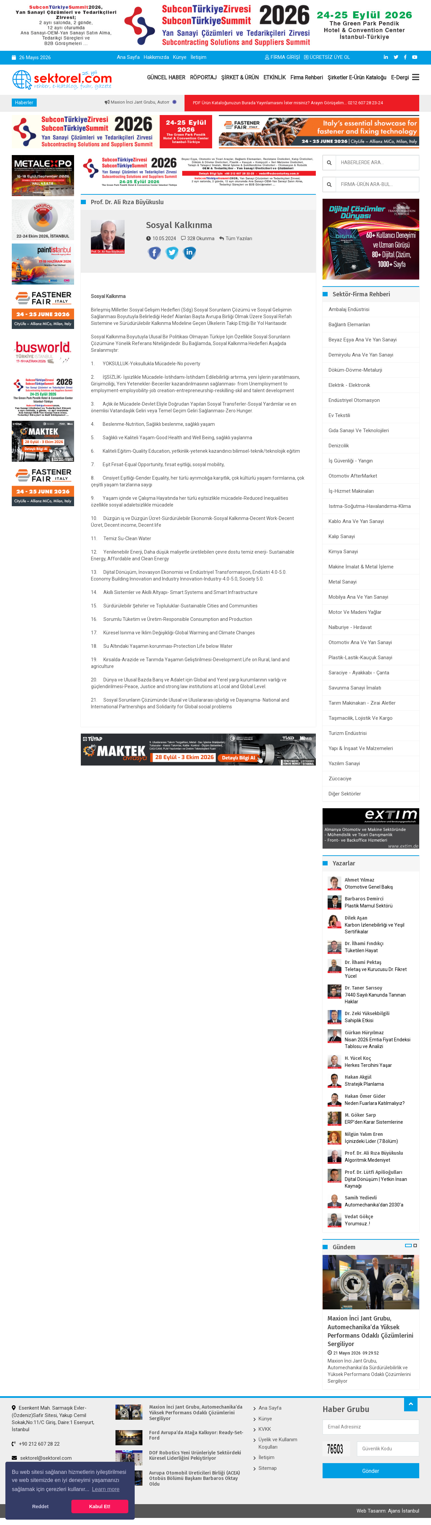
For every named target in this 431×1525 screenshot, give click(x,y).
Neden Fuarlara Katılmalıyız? (375, 1103)
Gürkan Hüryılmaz (364, 1033)
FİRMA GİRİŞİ (282, 57)
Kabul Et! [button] (99, 1506)
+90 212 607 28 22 (36, 1444)
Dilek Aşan (356, 918)
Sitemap (268, 1468)
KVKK (265, 1429)
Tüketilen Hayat (363, 950)
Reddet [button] (40, 1506)
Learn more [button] (106, 1489)
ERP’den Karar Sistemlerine (374, 1122)
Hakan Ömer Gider (365, 1096)
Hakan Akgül (358, 1077)
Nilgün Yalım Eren (364, 1134)
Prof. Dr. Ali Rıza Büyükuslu (374, 1153)
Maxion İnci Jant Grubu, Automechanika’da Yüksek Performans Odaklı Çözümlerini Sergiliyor (370, 1331)
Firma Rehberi (306, 77)
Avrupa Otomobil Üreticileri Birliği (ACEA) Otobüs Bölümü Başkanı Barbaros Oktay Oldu (194, 1479)
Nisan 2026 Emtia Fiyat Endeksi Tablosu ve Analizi (377, 1043)
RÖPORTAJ (203, 77)
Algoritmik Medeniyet (367, 1160)
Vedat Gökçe (359, 1217)
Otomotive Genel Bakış (369, 887)
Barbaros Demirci (364, 899)
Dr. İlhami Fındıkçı (364, 943)
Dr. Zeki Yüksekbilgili (367, 1013)
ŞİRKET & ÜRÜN (240, 77)
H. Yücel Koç (358, 1058)
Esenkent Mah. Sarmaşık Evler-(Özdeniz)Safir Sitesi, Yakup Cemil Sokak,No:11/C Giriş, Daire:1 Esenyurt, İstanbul (53, 1419)
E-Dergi (400, 77)
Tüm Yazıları (235, 238)
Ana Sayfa (128, 57)
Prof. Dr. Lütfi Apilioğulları (373, 1172)
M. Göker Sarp (360, 1115)
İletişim (198, 57)
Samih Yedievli (361, 1198)
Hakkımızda (156, 57)
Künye (180, 57)
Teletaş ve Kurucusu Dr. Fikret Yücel (376, 973)
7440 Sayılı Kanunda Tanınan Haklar (375, 998)
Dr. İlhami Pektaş (363, 962)
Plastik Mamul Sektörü (369, 905)
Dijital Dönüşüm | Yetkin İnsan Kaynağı (376, 1183)
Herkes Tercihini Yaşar (368, 1065)
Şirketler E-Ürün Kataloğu (357, 77)
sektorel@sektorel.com (42, 1458)
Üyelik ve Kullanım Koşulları (278, 1443)
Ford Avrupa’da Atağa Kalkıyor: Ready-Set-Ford (196, 1435)
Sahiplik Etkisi (359, 1020)
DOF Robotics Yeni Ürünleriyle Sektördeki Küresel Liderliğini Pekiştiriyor (195, 1455)
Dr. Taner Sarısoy (363, 988)
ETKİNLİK (274, 77)
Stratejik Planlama (364, 1084)
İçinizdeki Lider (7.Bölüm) (371, 1141)
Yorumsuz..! (357, 1223)
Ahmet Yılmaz (359, 880)
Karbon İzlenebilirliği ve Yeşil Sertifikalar (374, 928)
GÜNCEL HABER (166, 77)
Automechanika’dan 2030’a (374, 1204)
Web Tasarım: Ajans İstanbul (388, 1511)
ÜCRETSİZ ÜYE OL (327, 57)
